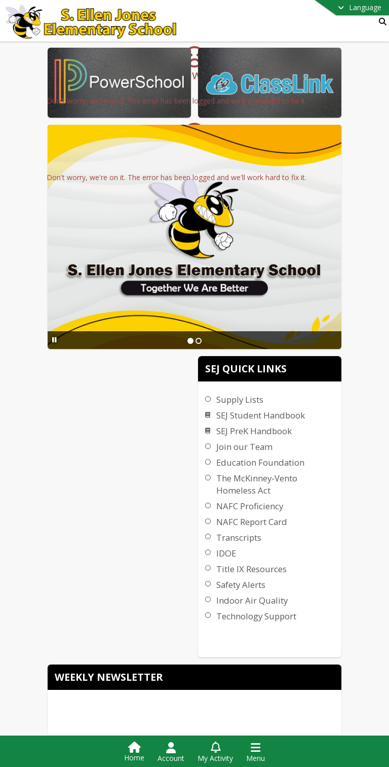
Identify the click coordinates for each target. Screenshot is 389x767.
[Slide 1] (255, 308)
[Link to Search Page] (380, 21)
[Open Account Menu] (171, 752)
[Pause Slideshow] (119, 307)
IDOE (356, 455)
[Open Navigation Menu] (255, 752)
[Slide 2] (263, 308)
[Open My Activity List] (215, 752)
